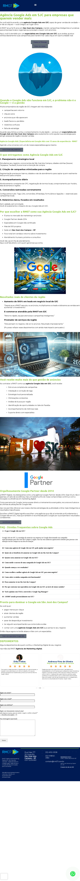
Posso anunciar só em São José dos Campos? (20, 582)
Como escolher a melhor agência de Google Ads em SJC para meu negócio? (31, 572)
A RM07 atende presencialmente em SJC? (19, 596)
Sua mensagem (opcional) (19, 728)
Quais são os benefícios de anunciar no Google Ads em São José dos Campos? (32, 553)
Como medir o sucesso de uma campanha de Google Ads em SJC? (28, 562)
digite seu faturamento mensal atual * (18, 713)
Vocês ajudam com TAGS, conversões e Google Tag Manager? (26, 592)
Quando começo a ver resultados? (16, 567)
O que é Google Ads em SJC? (15, 531)
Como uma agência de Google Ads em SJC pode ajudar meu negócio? (29, 548)
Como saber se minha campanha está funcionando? (23, 577)
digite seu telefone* (17, 706)
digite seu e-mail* (17, 700)
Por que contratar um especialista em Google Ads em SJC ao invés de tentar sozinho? (35, 587)
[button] (35, 5)
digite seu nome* (17, 694)
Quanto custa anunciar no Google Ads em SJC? (21, 558)
